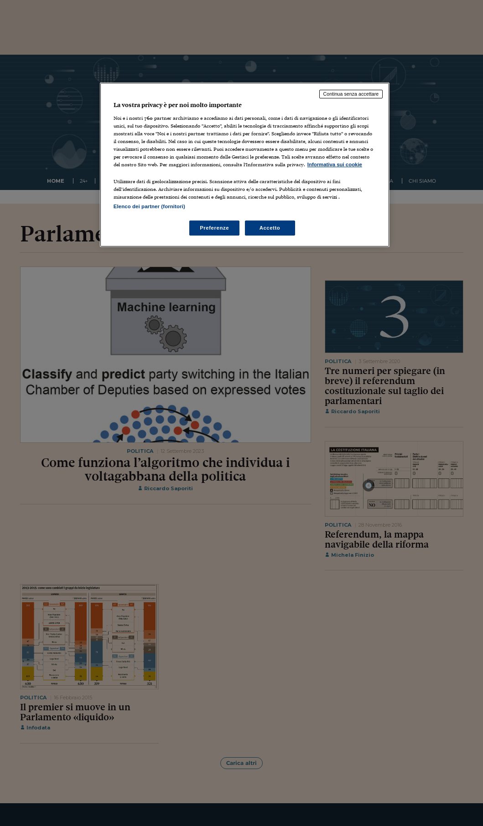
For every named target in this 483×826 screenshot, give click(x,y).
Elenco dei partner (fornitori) (149, 206)
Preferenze (214, 228)
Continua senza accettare (351, 94)
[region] (245, 164)
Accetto (270, 228)
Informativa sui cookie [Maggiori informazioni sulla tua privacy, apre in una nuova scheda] (334, 164)
